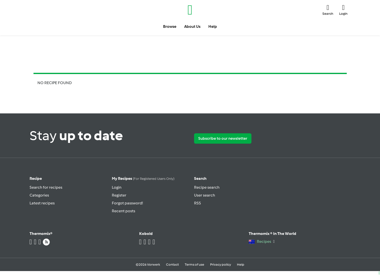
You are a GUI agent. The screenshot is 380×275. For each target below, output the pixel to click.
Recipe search (206, 187)
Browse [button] (169, 26)
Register (119, 195)
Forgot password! (127, 203)
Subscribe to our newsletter (222, 138)
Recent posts (123, 211)
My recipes (143, 178)
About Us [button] (192, 26)
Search (200, 178)
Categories (39, 195)
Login (116, 187)
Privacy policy (220, 264)
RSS (197, 203)
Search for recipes (46, 187)
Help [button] (212, 26)
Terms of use (194, 264)
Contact (172, 264)
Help (240, 264)
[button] (327, 9)
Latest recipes (42, 203)
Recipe (36, 178)
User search (204, 195)
